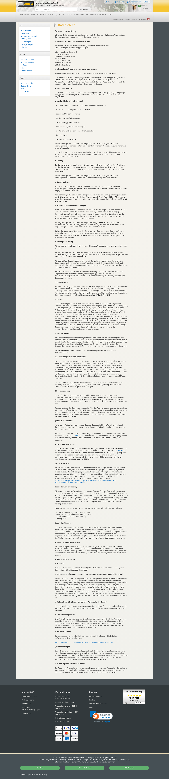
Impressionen (26, 71)
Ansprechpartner (28, 60)
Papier (33, 14)
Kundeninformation (28, 31)
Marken (118, 19)
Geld (110, 14)
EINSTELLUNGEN (84, 768)
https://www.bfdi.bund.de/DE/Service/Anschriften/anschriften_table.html (84, 642)
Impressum (23, 774)
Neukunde (25, 33)
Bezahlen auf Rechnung (64, 702)
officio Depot (26, 42)
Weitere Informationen (98, 703)
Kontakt (92, 700)
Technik (61, 14)
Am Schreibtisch (92, 14)
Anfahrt (24, 65)
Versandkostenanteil (29, 36)
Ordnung (69, 14)
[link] (101, 717)
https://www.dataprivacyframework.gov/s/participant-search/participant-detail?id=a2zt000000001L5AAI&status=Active (86, 481)
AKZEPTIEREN (129, 768)
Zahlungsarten (27, 39)
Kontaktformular (27, 63)
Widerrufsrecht (27, 83)
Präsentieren (41, 14)
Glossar (24, 47)
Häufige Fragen (27, 44)
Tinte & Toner (24, 14)
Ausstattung (52, 14)
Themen (131, 19)
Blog (91, 707)
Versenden (103, 14)
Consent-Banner (77, 435)
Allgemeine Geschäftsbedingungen (31, 708)
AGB (22, 89)
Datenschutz (38, 774)
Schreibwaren (79, 14)
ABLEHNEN (40, 768)
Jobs (22, 68)
